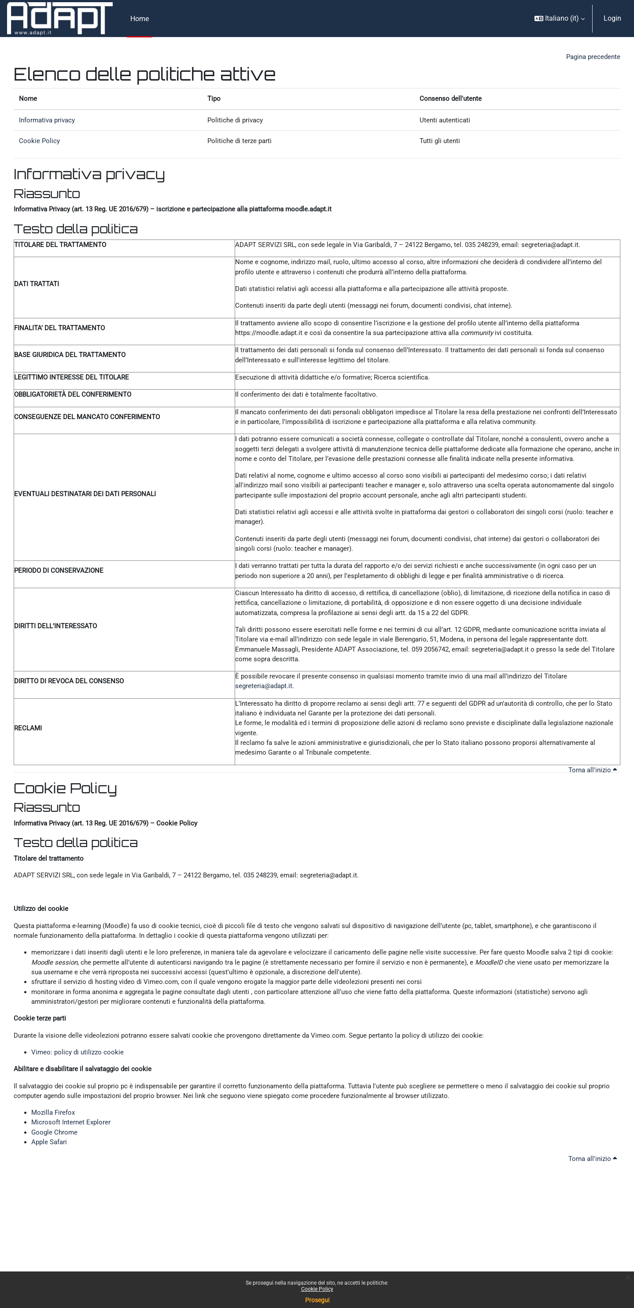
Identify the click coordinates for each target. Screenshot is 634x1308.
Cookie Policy (317, 1289)
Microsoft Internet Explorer (72, 1171)
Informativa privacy (49, 122)
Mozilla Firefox (54, 1160)
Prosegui (317, 1300)
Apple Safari (50, 1192)
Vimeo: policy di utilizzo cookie (79, 1097)
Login (612, 18)
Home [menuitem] (139, 19)
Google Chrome (55, 1181)
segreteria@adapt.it (265, 715)
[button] (559, 18)
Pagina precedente (591, 57)
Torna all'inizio (591, 804)
